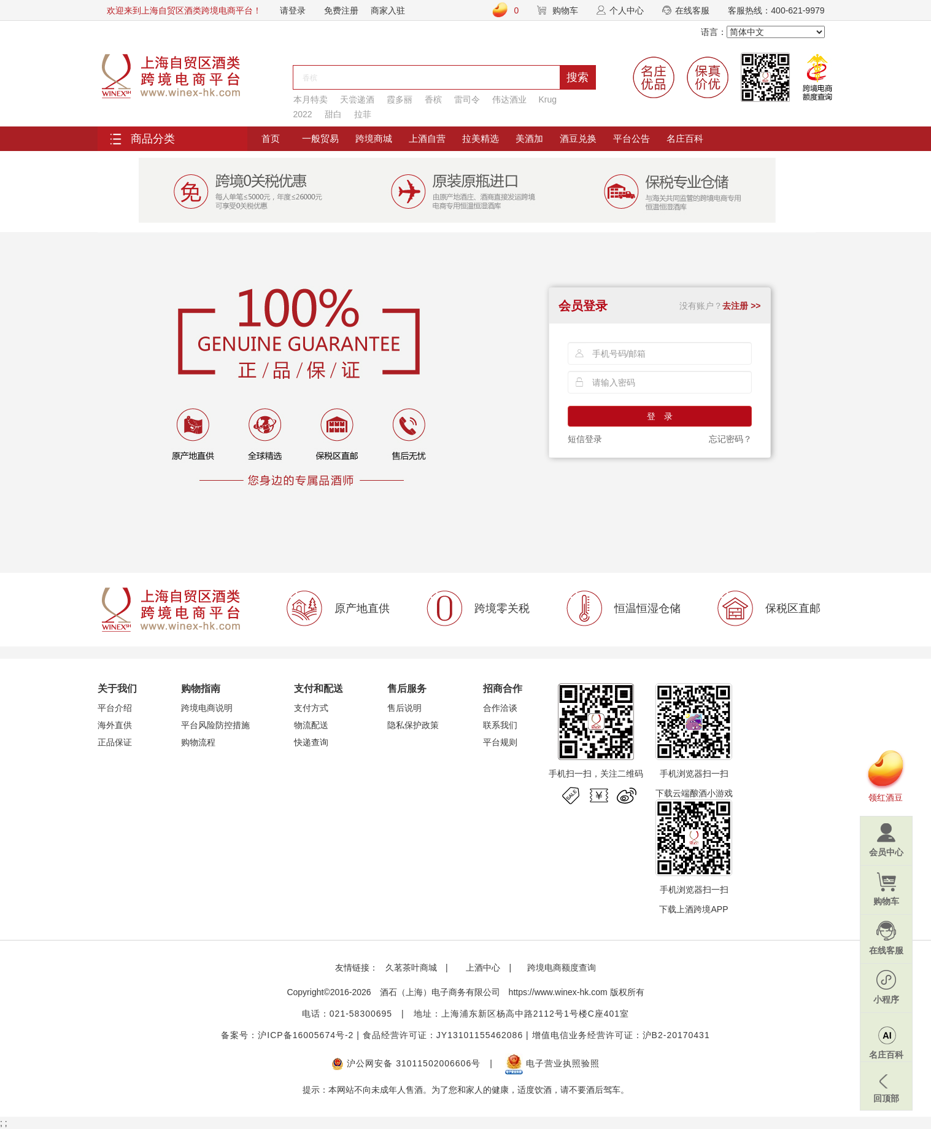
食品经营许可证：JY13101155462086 (443, 1035)
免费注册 (341, 10)
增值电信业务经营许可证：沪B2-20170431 (621, 1035)
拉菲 (362, 114)
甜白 (333, 114)
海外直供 (115, 725)
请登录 (293, 10)
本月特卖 (310, 99)
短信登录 (585, 439)
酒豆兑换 (578, 138)
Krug (548, 99)
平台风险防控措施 (215, 725)
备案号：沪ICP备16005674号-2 (287, 1035)
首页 (270, 138)
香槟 (433, 99)
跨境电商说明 (207, 708)
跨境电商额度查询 (561, 967)
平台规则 (500, 742)
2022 (302, 114)
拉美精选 (480, 138)
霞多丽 (399, 99)
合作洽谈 (500, 708)
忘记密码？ (730, 439)
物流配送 (311, 725)
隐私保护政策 (413, 725)
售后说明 (404, 708)
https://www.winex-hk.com (558, 992)
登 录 (660, 416)
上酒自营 (427, 138)
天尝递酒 (357, 99)
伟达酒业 (509, 99)
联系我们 (500, 725)
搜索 (577, 77)
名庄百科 (684, 138)
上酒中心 (482, 967)
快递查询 (311, 742)
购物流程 (198, 742)
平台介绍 (115, 708)
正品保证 (115, 742)
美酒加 (529, 138)
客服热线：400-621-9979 (776, 10)
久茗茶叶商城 (411, 967)
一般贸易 (320, 138)
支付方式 (311, 708)
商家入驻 (388, 10)
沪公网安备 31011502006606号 (406, 1063)
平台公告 (631, 138)
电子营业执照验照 (552, 1063)
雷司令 (467, 99)
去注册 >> (741, 306)
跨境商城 (373, 138)
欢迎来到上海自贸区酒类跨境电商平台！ (184, 10)
